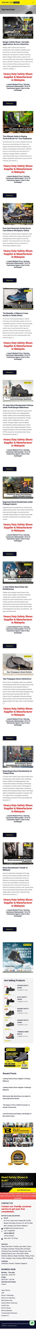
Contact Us (5, 1315)
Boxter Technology (7, 1295)
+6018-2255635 (9, 1236)
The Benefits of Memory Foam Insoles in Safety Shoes (15, 314)
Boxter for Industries (8, 1298)
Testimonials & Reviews (9, 1313)
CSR (2, 1293)
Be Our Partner (6, 1308)
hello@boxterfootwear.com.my (14, 1228)
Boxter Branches (6, 1310)
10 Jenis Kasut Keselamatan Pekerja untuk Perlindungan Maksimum (18, 406)
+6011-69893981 (9, 1231)
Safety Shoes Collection (9, 1303)
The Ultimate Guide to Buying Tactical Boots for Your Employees (17, 137)
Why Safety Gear (6, 1300)
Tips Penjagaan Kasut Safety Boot (17, 679)
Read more (9, 103)
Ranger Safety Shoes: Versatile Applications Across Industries (16, 43)
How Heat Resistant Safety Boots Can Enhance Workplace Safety (17, 229)
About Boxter (5, 1290)
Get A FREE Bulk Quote (24, 1190)
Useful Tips (5, 1305)
